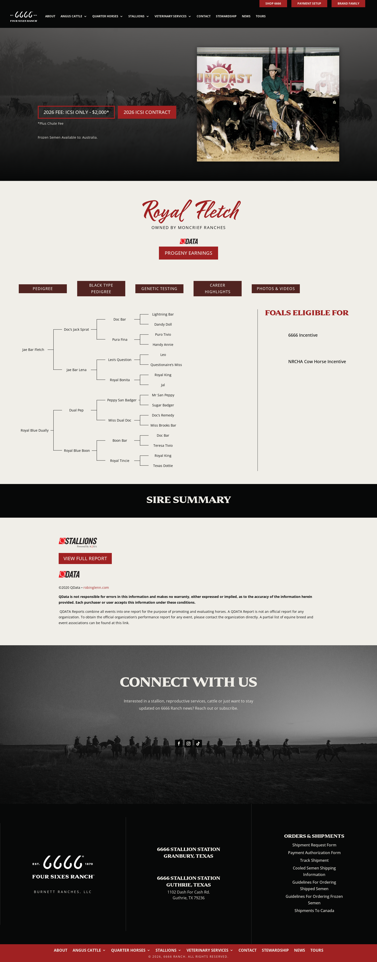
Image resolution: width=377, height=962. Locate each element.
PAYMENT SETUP (309, 3)
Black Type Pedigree (101, 288)
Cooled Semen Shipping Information (314, 871)
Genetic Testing (159, 288)
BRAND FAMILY (348, 3)
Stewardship (226, 16)
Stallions (136, 16)
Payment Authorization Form (314, 852)
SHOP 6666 (273, 3)
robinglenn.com (96, 587)
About (50, 16)
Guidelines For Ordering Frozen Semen (314, 900)
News (246, 16)
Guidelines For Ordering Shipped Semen (314, 885)
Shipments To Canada (314, 910)
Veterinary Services (171, 16)
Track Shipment (314, 860)
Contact (204, 16)
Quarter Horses (105, 16)
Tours (261, 16)
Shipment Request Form (314, 845)
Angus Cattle (71, 16)
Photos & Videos (276, 288)
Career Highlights (218, 288)
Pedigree (43, 288)
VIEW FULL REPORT (85, 558)
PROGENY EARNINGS (188, 253)
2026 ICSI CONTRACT (147, 112)
